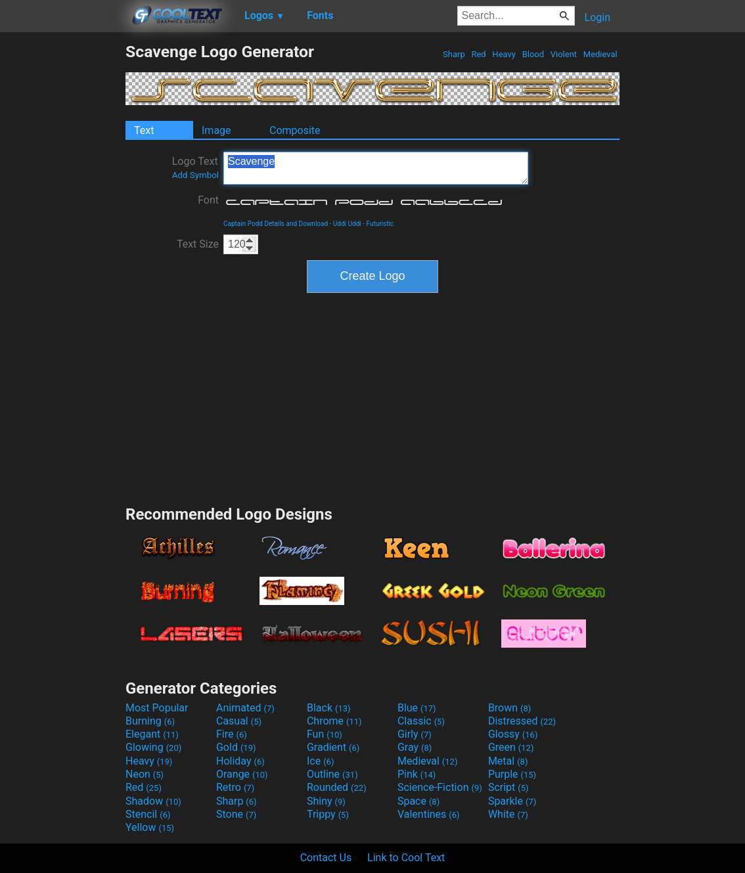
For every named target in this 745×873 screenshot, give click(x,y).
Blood (533, 54)
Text (144, 130)
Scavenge (375, 168)
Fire (231, 734)
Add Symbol (195, 175)
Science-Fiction (439, 787)
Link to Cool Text (406, 857)
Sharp (454, 54)
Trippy (328, 814)
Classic (421, 721)
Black (329, 708)
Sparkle (512, 801)
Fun (324, 734)
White (508, 814)
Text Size (198, 244)
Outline (332, 774)
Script (508, 787)
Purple (512, 774)
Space (418, 801)
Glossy (513, 734)
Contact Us (326, 857)
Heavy (504, 54)
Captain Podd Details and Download (275, 223)
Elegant (152, 734)
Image (216, 130)
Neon (144, 774)
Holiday (240, 761)
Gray (414, 747)
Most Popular (157, 708)
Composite (295, 130)
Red (478, 54)
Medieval (600, 54)
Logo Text (195, 167)
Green (511, 747)
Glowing (153, 747)
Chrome (334, 721)
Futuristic (380, 223)
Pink (416, 774)
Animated (245, 708)
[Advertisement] (62, 239)
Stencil (147, 814)
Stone (236, 814)
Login (597, 17)
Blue (416, 708)
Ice (320, 761)
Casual (238, 721)
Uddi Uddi (347, 223)
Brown (509, 708)
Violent (564, 54)
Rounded (337, 787)
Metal (508, 761)
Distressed (522, 721)
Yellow (149, 827)
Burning (150, 721)
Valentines (428, 814)
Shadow (153, 801)
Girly (414, 734)
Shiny (326, 801)
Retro (235, 787)
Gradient (333, 747)
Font (208, 200)
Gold (236, 747)
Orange (242, 774)
